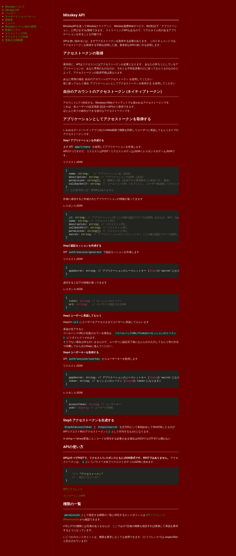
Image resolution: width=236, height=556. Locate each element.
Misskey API (12, 10)
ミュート (10, 23)
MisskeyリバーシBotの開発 (20, 26)
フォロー (10, 13)
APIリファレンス (73, 489)
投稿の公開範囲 (14, 40)
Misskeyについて (15, 6)
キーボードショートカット (20, 16)
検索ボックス (13, 29)
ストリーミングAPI (16, 33)
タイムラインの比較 (16, 36)
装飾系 (9, 19)
